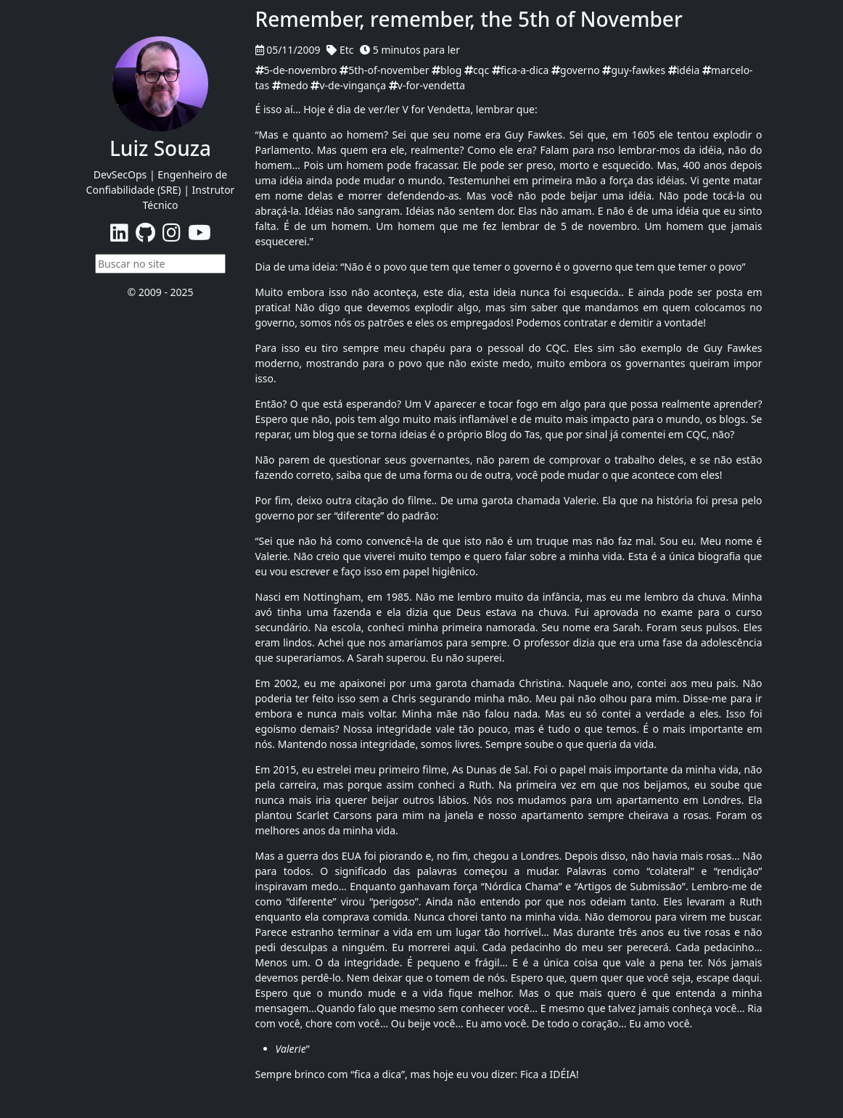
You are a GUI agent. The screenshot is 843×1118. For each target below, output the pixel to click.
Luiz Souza (160, 148)
